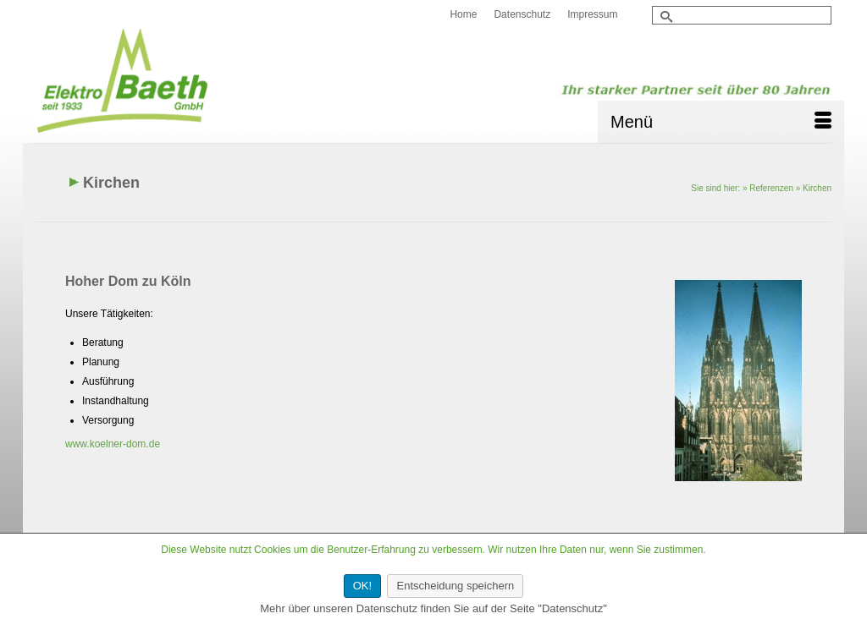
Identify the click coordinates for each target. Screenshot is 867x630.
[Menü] (721, 122)
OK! (362, 585)
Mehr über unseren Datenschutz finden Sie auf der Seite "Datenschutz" (433, 608)
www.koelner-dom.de (112, 444)
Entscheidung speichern (455, 585)
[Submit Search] (664, 16)
